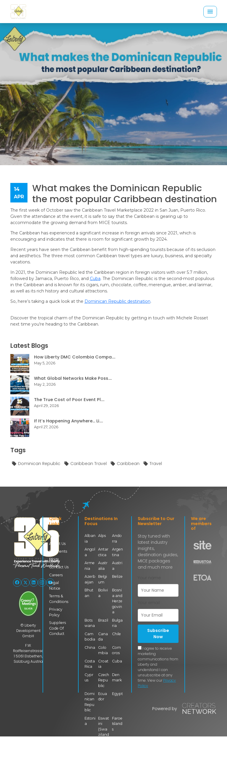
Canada (103, 636)
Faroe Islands (117, 723)
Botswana (90, 622)
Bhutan (89, 592)
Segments (58, 551)
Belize (117, 576)
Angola (90, 552)
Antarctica (103, 552)
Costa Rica (90, 663)
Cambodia (90, 636)
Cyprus (89, 676)
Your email (149, 603)
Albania (90, 538)
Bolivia (103, 592)
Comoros (116, 649)
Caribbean (125, 464)
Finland (90, 750)
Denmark (117, 676)
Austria (117, 565)
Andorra (117, 538)
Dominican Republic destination (117, 301)
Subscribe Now (158, 634)
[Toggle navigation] (210, 11)
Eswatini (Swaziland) (103, 728)
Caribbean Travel (85, 464)
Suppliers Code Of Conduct (57, 628)
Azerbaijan (90, 579)
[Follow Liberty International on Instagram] (42, 582)
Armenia (90, 565)
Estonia (90, 720)
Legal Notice (54, 585)
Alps (102, 535)
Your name (149, 578)
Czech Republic (103, 679)
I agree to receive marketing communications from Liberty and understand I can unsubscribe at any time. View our (158, 667)
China (90, 647)
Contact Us (59, 567)
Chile (116, 633)
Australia (103, 565)
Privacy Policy (55, 612)
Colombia (103, 649)
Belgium (102, 579)
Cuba (95, 278)
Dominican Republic (36, 464)
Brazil (103, 619)
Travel (152, 464)
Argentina (117, 552)
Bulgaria (117, 622)
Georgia (116, 750)
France (103, 750)
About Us (57, 543)
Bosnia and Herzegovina (117, 601)
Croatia (103, 663)
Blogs (54, 559)
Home (54, 535)
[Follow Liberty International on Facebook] (17, 582)
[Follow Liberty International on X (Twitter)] (25, 582)
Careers (56, 574)
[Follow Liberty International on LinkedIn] (34, 582)
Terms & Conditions (58, 598)
